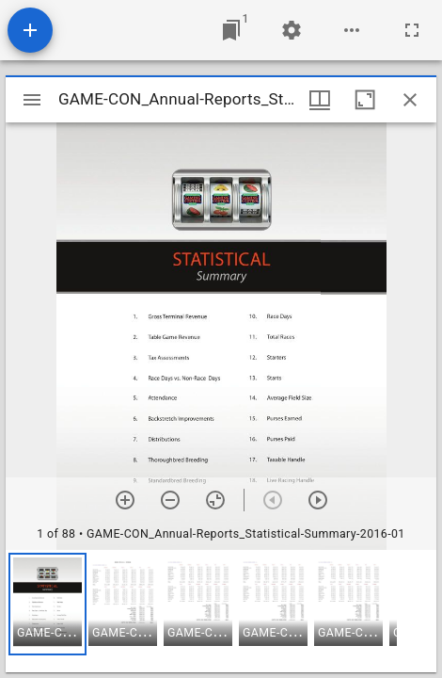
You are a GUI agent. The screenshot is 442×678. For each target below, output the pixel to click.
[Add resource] (30, 30)
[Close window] (410, 99)
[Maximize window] (364, 99)
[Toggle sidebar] (32, 99)
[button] (47, 604)
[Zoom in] (125, 500)
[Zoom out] (170, 500)
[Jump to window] (231, 30)
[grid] (221, 611)
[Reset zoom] (215, 500)
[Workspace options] (351, 30)
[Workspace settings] (291, 30)
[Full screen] (411, 30)
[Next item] (317, 500)
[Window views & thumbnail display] (319, 99)
